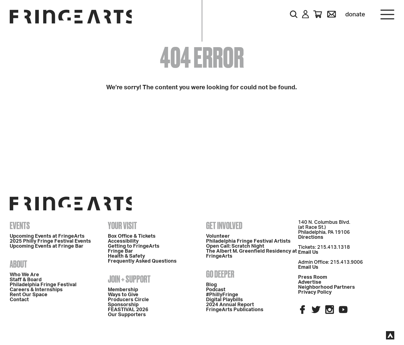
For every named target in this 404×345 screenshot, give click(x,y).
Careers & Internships (36, 289)
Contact (19, 299)
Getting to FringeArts (133, 246)
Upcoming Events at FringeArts (47, 236)
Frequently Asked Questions (142, 261)
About (18, 264)
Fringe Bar (120, 251)
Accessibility (123, 241)
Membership (123, 289)
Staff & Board (26, 279)
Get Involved (224, 225)
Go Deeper (220, 274)
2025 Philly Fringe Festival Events (50, 241)
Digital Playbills (224, 299)
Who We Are (24, 274)
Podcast (215, 289)
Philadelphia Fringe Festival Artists (248, 241)
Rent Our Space (28, 294)
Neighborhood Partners (326, 287)
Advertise (309, 282)
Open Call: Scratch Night (235, 246)
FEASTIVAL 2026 (128, 309)
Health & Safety (126, 256)
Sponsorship (123, 304)
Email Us (308, 252)
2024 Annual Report (230, 304)
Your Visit (122, 225)
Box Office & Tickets (132, 236)
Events (20, 225)
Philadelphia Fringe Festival (43, 284)
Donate (355, 14)
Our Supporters (127, 314)
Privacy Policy (315, 292)
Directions (310, 237)
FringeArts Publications (234, 309)
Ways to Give (123, 294)
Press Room (312, 277)
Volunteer (218, 236)
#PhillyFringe (222, 294)
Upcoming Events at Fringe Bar (46, 246)
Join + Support (129, 279)
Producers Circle (128, 299)
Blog (211, 284)
